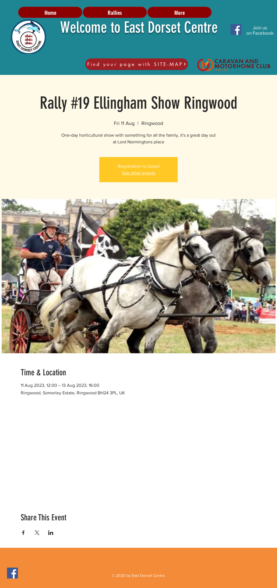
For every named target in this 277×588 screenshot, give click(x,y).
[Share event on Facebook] (23, 532)
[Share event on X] (37, 532)
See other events (138, 172)
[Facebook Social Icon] (236, 29)
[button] (115, 12)
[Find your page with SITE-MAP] (136, 64)
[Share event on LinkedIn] (50, 532)
